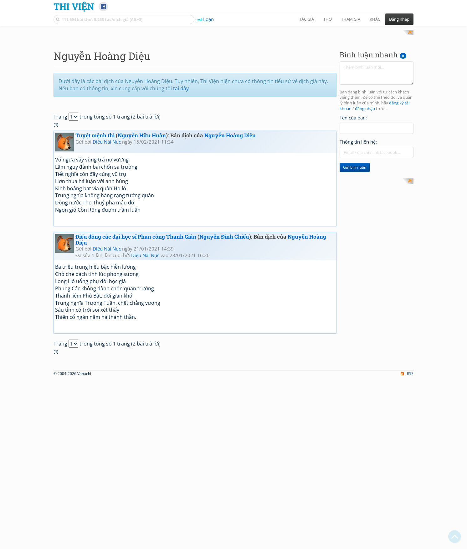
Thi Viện (74, 6)
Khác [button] (375, 19)
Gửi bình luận (354, 249)
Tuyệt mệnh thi (95, 217)
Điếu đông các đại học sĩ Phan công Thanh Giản (135, 318)
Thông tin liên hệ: (358, 224)
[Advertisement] (233, 74)
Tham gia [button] (350, 19)
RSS (407, 543)
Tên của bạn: (353, 199)
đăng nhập (365, 190)
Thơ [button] (327, 19)
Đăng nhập (399, 19)
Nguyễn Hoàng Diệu (230, 217)
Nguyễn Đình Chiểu (224, 318)
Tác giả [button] (306, 19)
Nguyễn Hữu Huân (142, 217)
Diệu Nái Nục (107, 223)
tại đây (181, 170)
